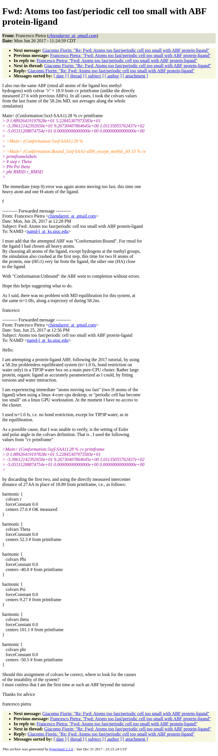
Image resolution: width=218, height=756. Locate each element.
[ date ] (60, 75)
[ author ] (113, 75)
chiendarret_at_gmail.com (72, 216)
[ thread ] (76, 75)
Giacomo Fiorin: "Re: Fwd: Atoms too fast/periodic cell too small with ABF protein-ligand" (125, 50)
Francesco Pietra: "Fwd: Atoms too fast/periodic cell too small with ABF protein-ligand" (130, 55)
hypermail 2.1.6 (61, 749)
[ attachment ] (135, 75)
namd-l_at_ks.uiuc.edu (47, 231)
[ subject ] (94, 75)
